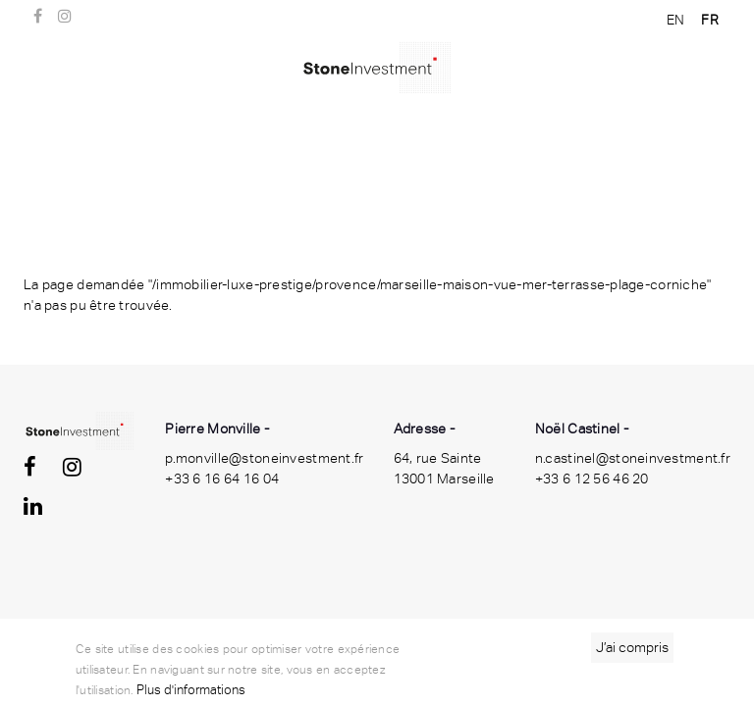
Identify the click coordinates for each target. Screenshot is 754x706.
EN (676, 19)
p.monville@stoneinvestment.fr (264, 458)
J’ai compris (632, 647)
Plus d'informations (190, 689)
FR (710, 19)
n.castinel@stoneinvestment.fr (632, 458)
